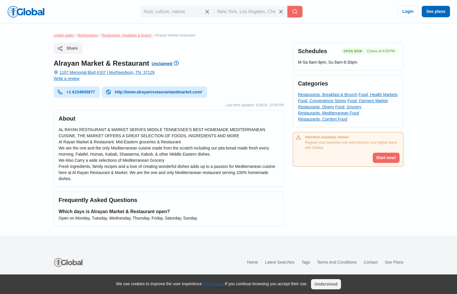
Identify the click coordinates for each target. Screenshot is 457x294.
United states (64, 35)
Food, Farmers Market (367, 100)
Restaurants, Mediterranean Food (328, 113)
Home (252, 262)
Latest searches (279, 262)
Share (67, 48)
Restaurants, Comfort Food (322, 119)
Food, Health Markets (378, 94)
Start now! (386, 157)
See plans (435, 11)
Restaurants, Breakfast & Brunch (327, 94)
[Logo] (26, 12)
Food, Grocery (348, 107)
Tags (305, 262)
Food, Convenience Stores (322, 100)
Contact (371, 262)
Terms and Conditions (337, 262)
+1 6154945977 (76, 92)
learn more (213, 283)
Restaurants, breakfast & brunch (126, 35)
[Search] (295, 12)
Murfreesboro (87, 35)
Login (408, 11)
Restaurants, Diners (316, 107)
